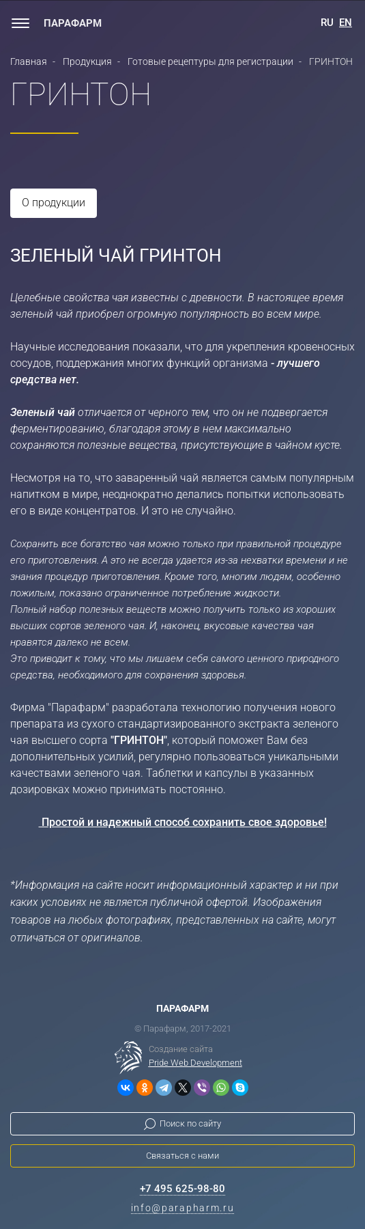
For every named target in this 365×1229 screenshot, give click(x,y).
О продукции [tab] (53, 202)
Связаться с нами (182, 1155)
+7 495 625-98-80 (182, 1189)
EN (345, 22)
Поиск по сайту (190, 1123)
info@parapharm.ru (183, 1207)
